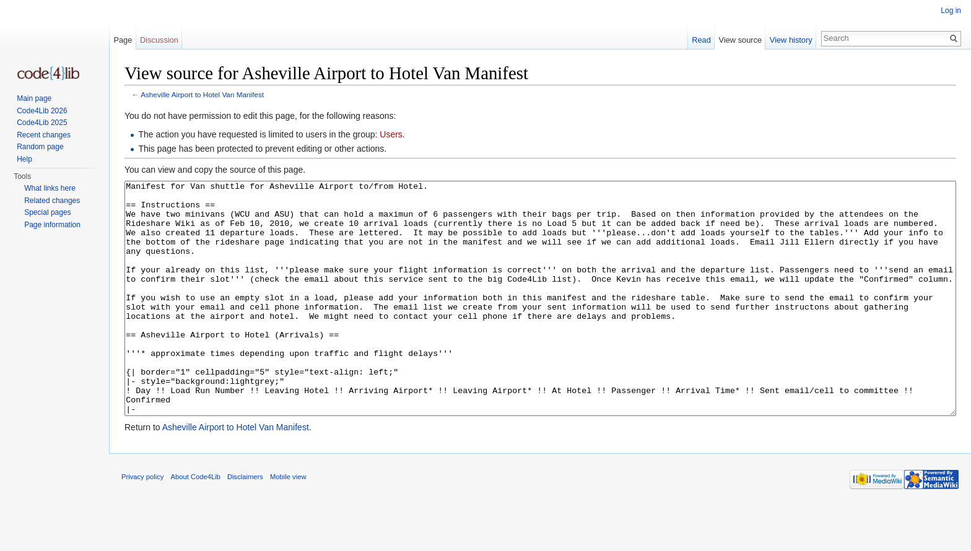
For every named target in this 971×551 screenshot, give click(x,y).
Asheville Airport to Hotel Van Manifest (202, 94)
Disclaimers (245, 523)
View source (740, 40)
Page (122, 40)
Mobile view (288, 523)
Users (391, 134)
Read (701, 40)
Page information (52, 224)
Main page (34, 98)
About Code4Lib (195, 523)
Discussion (159, 40)
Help (24, 159)
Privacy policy (142, 523)
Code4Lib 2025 (42, 122)
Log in (951, 10)
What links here (50, 188)
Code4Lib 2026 (42, 110)
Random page (40, 146)
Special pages (47, 212)
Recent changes (44, 135)
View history (791, 40)
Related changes (52, 200)
